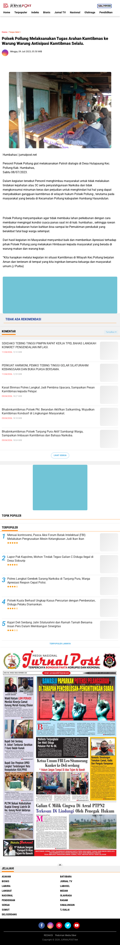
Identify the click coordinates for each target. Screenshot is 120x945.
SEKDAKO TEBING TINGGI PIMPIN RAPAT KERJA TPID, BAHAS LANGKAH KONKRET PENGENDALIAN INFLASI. (49, 345)
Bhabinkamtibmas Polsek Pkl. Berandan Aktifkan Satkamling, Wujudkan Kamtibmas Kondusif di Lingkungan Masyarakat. (48, 411)
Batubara (66, 876)
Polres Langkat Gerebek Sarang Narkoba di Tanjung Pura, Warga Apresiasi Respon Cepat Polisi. (48, 580)
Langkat (7, 890)
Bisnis (46, 12)
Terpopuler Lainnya (60, 644)
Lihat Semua (60, 455)
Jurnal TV (60, 12)
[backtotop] (60, 866)
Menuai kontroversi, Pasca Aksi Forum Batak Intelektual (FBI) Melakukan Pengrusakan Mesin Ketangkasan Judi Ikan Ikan (46, 537)
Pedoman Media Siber (65, 935)
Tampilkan (111, 332)
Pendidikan (106, 12)
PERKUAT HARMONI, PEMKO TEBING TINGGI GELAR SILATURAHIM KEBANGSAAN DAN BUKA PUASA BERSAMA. (45, 367)
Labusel (65, 886)
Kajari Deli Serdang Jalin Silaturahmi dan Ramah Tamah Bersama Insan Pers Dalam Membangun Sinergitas (49, 624)
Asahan (6, 876)
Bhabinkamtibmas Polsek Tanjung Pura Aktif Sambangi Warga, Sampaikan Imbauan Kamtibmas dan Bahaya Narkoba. (42, 433)
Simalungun (67, 904)
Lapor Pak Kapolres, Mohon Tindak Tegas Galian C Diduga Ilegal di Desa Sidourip (50, 558)
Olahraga (89, 12)
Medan (64, 890)
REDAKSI (48, 935)
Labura (6, 886)
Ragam (64, 900)
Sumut (6, 909)
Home (6, 12)
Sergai (6, 904)
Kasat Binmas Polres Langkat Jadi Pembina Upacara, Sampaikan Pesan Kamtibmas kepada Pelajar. (48, 389)
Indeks (35, 12)
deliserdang (9, 914)
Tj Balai (65, 909)
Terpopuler (20, 12)
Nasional (75, 12)
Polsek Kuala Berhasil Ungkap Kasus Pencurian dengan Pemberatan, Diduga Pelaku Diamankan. (51, 602)
